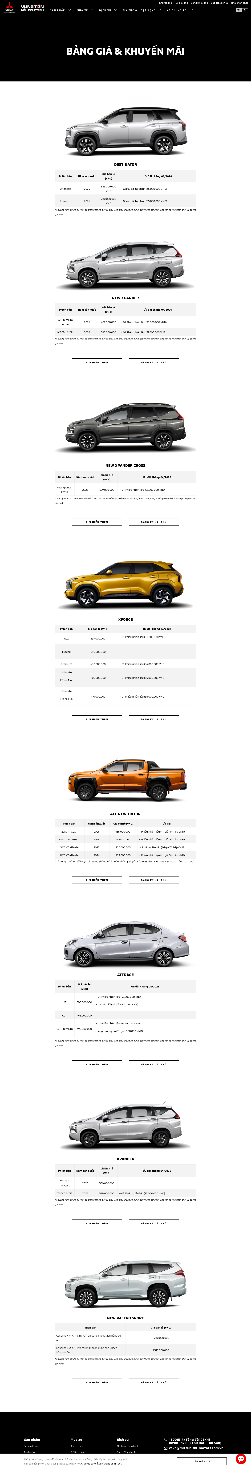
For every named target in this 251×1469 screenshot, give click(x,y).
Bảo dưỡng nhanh (126, 1451)
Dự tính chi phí (78, 1451)
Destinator (30, 1451)
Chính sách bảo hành (127, 1445)
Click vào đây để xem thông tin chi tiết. (101, 1463)
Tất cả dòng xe (32, 1445)
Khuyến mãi (77, 1445)
